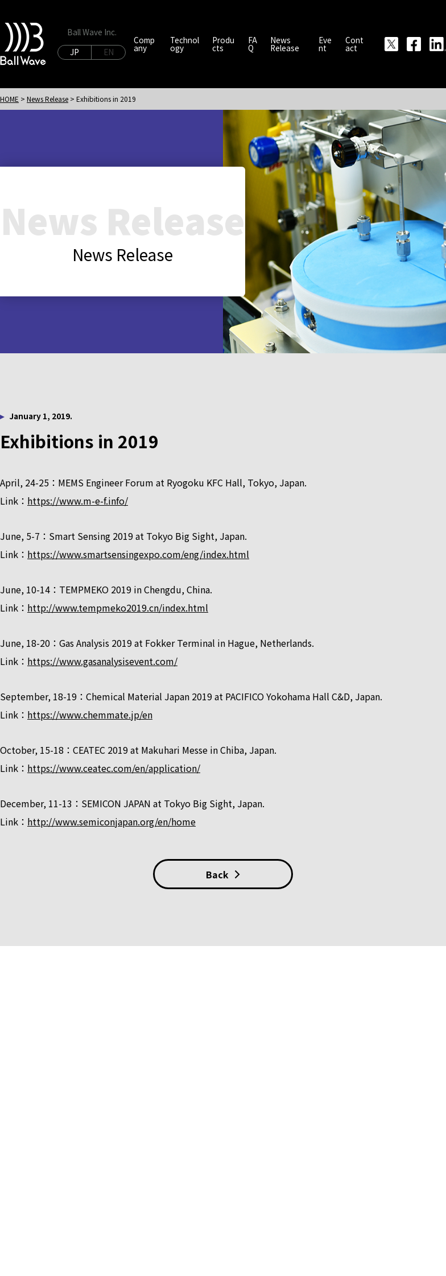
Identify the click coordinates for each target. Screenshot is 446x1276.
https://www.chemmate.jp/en (89, 714)
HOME (9, 99)
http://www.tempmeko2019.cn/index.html (117, 607)
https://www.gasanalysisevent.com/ (102, 661)
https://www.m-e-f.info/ (77, 500)
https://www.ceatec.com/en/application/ (113, 768)
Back (223, 874)
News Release (47, 99)
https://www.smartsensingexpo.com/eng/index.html (138, 554)
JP (74, 51)
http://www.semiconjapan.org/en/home (111, 821)
